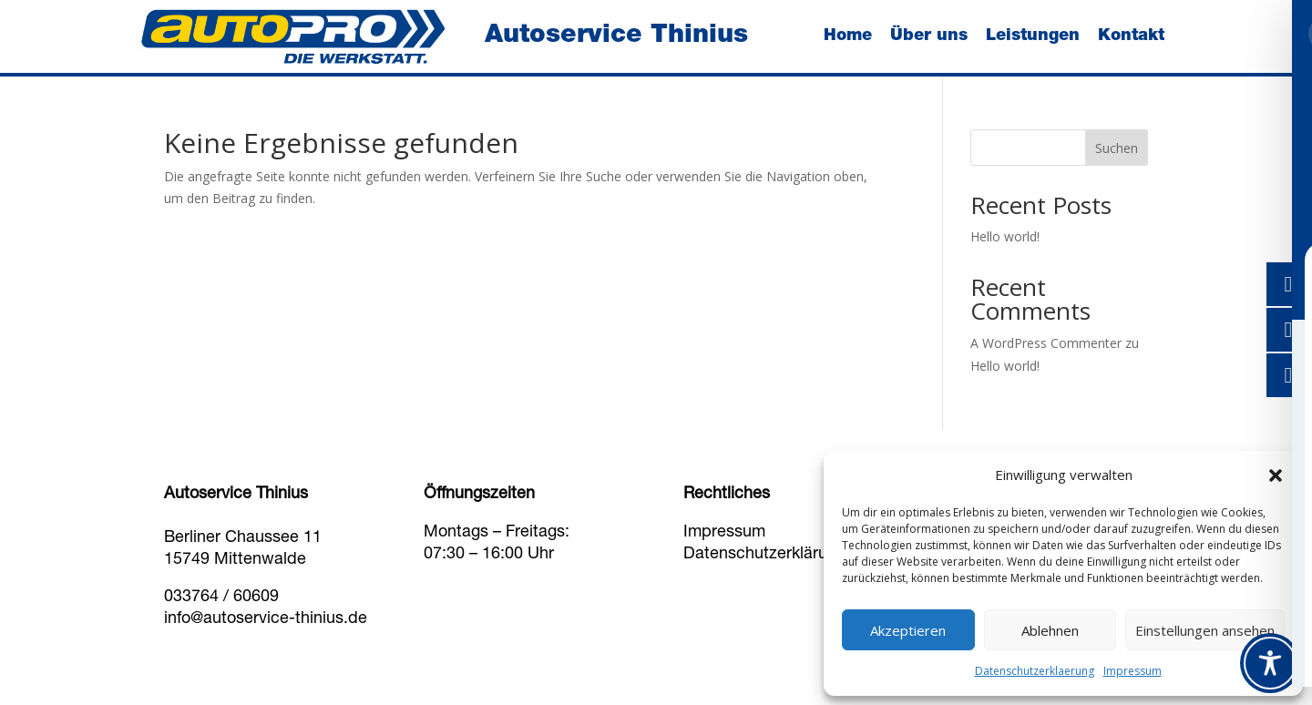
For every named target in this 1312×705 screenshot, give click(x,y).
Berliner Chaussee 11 (243, 538)
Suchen (1116, 148)
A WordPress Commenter (1046, 343)
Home (848, 36)
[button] (1275, 475)
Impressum (1132, 671)
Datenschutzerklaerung (1034, 671)
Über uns (929, 36)
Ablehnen (1050, 630)
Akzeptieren (908, 630)
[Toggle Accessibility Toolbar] (1270, 663)
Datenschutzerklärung (764, 555)
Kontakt (1131, 36)
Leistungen (1033, 36)
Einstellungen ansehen (1205, 630)
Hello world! (1005, 236)
